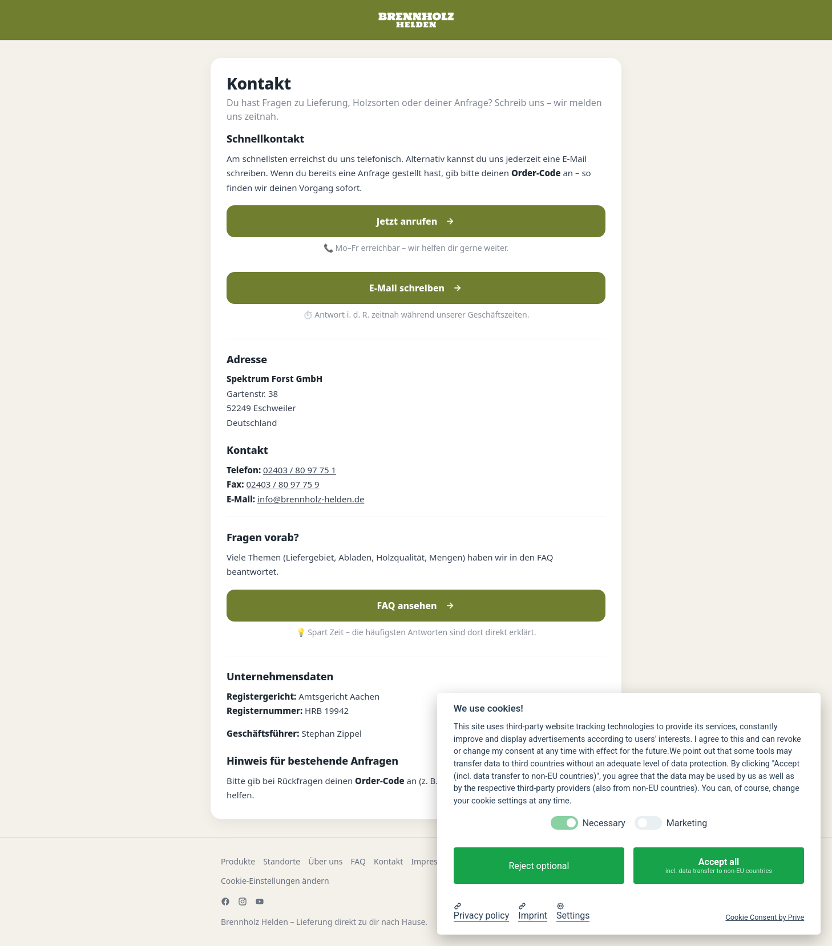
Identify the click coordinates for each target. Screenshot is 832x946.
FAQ (358, 861)
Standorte (281, 861)
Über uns (325, 861)
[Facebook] (225, 901)
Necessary (604, 823)
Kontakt (388, 861)
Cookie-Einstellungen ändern (275, 880)
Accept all (719, 865)
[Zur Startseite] (416, 20)
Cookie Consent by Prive (764, 917)
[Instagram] (242, 901)
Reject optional (538, 865)
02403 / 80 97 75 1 (299, 470)
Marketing (687, 823)
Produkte (238, 861)
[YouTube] (259, 901)
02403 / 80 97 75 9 (283, 484)
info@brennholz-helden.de (310, 499)
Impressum (432, 861)
